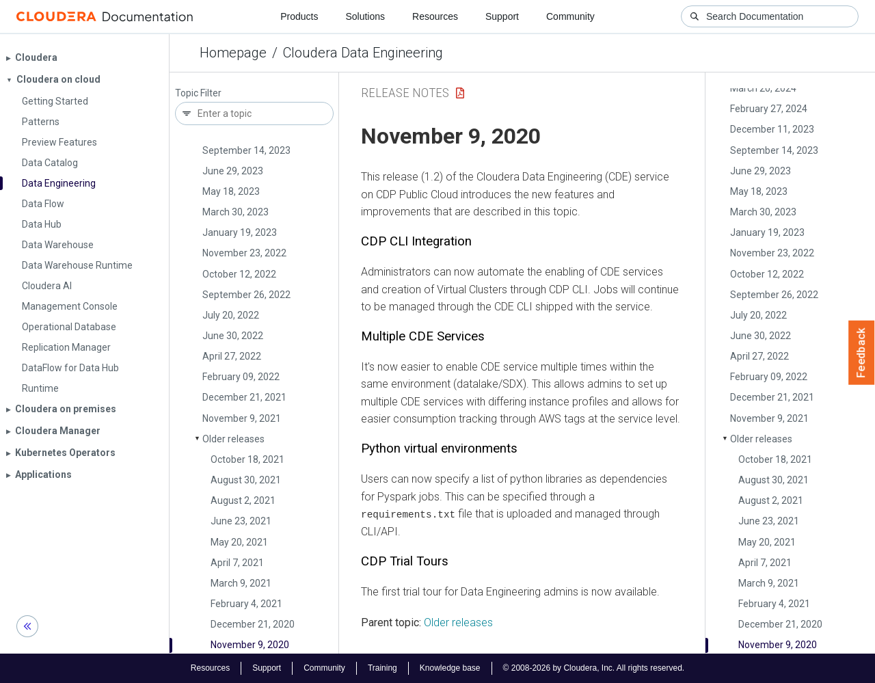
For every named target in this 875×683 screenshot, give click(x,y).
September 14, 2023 (246, 150)
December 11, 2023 (772, 129)
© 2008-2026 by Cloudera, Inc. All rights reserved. (594, 668)
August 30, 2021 (246, 479)
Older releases (233, 438)
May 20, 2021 (239, 542)
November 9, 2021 (241, 418)
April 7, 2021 (237, 562)
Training (382, 668)
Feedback (861, 352)
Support (502, 16)
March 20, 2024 (763, 88)
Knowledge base (450, 668)
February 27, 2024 (768, 108)
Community (570, 16)
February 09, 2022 (241, 376)
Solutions (365, 16)
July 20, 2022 (230, 315)
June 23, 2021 (241, 520)
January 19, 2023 (239, 232)
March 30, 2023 (235, 211)
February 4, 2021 (246, 603)
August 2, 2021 (243, 500)
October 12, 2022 (239, 274)
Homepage (233, 52)
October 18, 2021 (247, 459)
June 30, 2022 (232, 335)
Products (299, 16)
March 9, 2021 (241, 583)
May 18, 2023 (231, 191)
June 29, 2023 (232, 170)
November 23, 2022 (244, 252)
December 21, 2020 (253, 624)
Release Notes (405, 93)
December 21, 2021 (244, 397)
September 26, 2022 (246, 294)
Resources (435, 16)
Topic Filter (198, 93)
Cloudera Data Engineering (363, 52)
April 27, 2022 (231, 356)
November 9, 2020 (250, 644)
